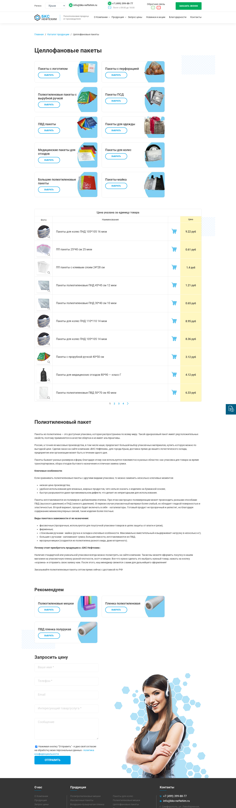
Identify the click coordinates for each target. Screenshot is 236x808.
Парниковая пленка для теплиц (88, 777)
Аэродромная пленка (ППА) (128, 777)
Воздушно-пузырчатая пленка (87, 757)
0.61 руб (191, 230)
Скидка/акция (42, 761)
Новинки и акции (155, 17)
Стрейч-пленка (78, 769)
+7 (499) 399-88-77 (122, 3)
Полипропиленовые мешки (85, 749)
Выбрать (49, 79)
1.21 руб (191, 264)
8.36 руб (191, 316)
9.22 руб (191, 213)
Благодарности (177, 17)
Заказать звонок (188, 6)
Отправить (52, 712)
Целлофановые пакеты (86, 34)
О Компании (101, 17)
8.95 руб (191, 298)
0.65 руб (191, 281)
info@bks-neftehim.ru (85, 5)
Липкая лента (120, 773)
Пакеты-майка (121, 761)
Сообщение (46, 674)
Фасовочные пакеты (81, 753)
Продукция (118, 17)
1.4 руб (190, 247)
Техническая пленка (81, 773)
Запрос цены (135, 17)
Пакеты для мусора (81, 765)
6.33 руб (191, 367)
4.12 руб (191, 350)
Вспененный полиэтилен (126, 769)
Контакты (196, 17)
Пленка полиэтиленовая (84, 761)
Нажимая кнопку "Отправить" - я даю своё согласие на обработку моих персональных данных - (65, 703)
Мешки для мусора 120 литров (130, 765)
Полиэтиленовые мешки (126, 753)
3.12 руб (191, 333)
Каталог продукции (58, 34)
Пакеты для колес (123, 749)
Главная (39, 34)
